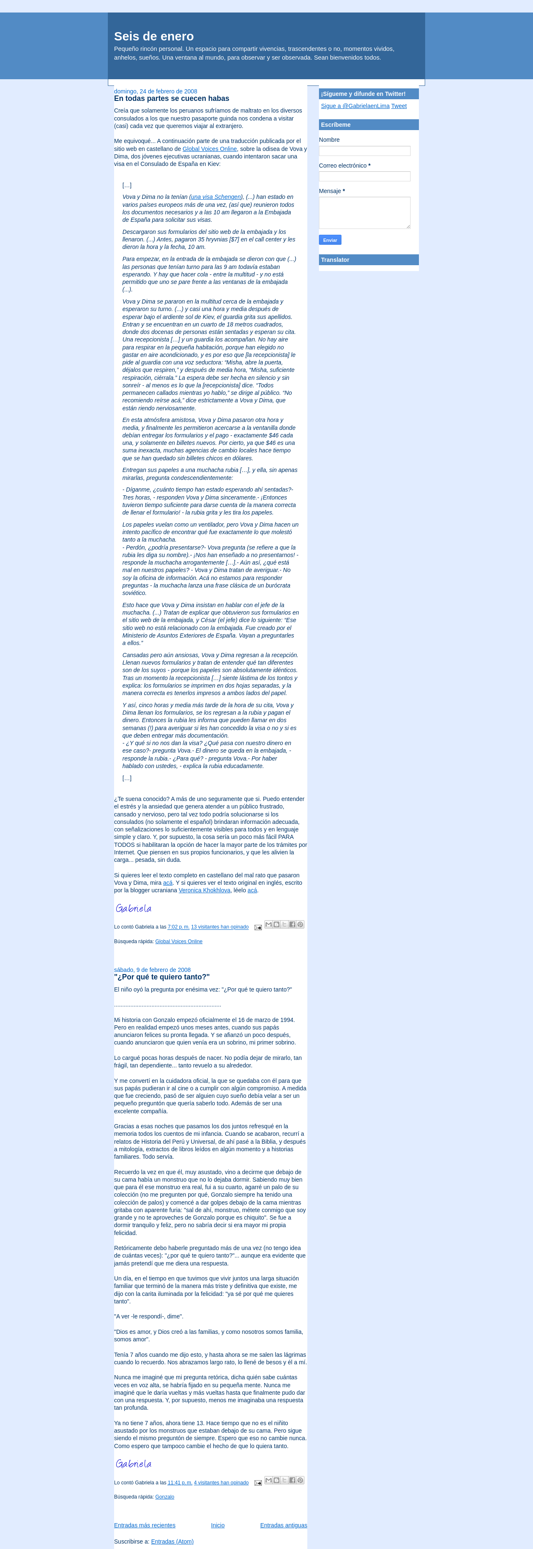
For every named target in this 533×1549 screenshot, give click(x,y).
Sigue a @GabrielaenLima (355, 106)
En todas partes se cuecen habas (171, 98)
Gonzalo (164, 1497)
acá (168, 882)
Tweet (398, 106)
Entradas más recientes (144, 1525)
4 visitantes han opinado (221, 1483)
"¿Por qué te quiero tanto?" (162, 977)
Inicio (218, 1525)
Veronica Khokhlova (204, 890)
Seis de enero (154, 36)
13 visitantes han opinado (220, 927)
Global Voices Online (210, 149)
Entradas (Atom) (172, 1541)
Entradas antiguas (283, 1525)
